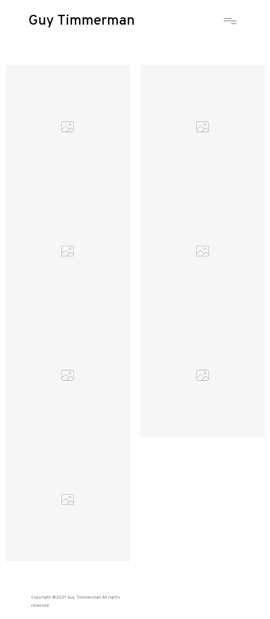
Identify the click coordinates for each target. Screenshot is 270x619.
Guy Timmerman (81, 21)
